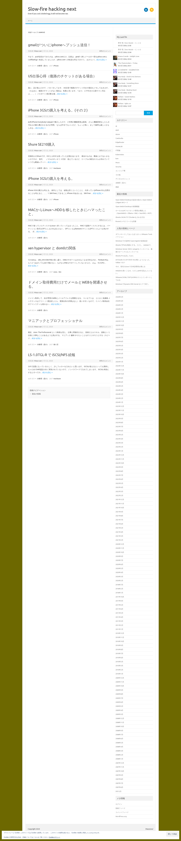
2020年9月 (119, 556)
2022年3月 (119, 491)
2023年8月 (119, 422)
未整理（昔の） (43, 66)
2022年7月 (119, 475)
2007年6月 (119, 787)
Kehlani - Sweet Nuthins (126, 97)
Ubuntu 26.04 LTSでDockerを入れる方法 (130, 217)
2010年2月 (119, 670)
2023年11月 (120, 410)
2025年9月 (119, 329)
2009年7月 (119, 698)
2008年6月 (119, 738)
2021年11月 (120, 503)
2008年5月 (119, 743)
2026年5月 (119, 297)
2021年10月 (120, 507)
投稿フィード (120, 808)
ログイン (119, 804)
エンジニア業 (120, 171)
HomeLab (119, 146)
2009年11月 (120, 682)
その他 (118, 175)
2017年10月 (120, 597)
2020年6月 (119, 564)
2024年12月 (120, 366)
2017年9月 (119, 601)
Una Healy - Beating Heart (127, 90)
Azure (118, 134)
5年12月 (118, 791)
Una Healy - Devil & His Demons (129, 76)
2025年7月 (119, 337)
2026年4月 (119, 301)
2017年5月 (119, 605)
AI (116, 126)
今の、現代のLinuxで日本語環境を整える (130, 266)
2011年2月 (119, 625)
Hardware (57, 168)
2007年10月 (120, 771)
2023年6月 (119, 431)
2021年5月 (119, 528)
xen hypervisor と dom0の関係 (52, 248)
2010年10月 (120, 641)
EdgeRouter (120, 142)
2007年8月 (119, 779)
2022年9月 (119, 467)
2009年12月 (120, 678)
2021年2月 (119, 540)
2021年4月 (119, 532)
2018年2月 (119, 589)
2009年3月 (119, 714)
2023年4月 (119, 439)
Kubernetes (120, 154)
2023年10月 (120, 414)
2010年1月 (119, 674)
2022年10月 (120, 463)
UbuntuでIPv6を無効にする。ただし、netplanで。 (134, 245)
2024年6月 (119, 382)
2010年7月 (119, 653)
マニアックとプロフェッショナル (55, 321)
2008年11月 (120, 722)
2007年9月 (119, 775)
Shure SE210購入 (41, 144)
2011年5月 (119, 613)
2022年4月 (119, 487)
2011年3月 (119, 621)
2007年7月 (119, 783)
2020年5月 (119, 568)
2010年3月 (119, 665)
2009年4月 (119, 710)
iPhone (56, 66)
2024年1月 (119, 402)
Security (118, 167)
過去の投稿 (35, 394)
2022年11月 (120, 459)
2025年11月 (120, 321)
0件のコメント (105, 51)
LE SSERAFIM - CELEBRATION (128, 70)
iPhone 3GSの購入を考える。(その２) (58, 110)
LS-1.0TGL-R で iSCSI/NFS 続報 (51, 355)
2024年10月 (120, 374)
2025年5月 (119, 345)
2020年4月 (119, 572)
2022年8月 (119, 471)
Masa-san (38, 51)
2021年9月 (119, 512)
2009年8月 (119, 694)
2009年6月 (119, 702)
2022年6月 (119, 479)
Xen (60, 272)
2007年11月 (120, 767)
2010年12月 (120, 633)
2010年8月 (119, 649)
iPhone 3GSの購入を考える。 (51, 178)
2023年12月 (120, 406)
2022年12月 (120, 455)
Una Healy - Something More (128, 83)
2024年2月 (119, 398)
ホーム (30, 20)
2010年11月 (120, 637)
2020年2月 (119, 580)
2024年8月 (119, 378)
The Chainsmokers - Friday (127, 63)
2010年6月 (119, 657)
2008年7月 (119, 734)
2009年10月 (120, 686)
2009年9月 (119, 690)
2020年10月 (120, 552)
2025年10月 (120, 325)
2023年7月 (119, 426)
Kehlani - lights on (124, 103)
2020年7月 (119, 560)
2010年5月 (119, 661)
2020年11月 (120, 548)
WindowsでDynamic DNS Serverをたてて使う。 (133, 284)
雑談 (117, 187)
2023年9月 (119, 418)
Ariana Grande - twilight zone (128, 56)
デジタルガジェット (123, 179)
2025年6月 (119, 341)
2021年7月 (119, 520)
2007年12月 (120, 763)
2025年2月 (119, 358)
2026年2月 (119, 309)
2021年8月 (119, 516)
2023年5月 (119, 435)
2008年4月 (119, 747)
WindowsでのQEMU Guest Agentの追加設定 (132, 241)
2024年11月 (120, 370)
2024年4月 (119, 390)
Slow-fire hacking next (52, 9)
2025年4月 (119, 349)
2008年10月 (120, 726)
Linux (55, 272)
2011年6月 (119, 609)
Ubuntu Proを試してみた (125, 256)
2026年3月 (119, 305)
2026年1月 (119, 313)
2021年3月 (119, 536)
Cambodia (119, 138)
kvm (117, 158)
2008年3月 (119, 751)
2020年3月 (119, 576)
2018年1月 (119, 593)
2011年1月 (119, 629)
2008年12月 (120, 718)
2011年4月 (119, 617)
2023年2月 (119, 447)
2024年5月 (119, 386)
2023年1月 (119, 451)
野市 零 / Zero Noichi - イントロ (129, 43)
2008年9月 (119, 730)
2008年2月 (119, 755)
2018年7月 (119, 585)
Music (118, 162)
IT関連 (118, 150)
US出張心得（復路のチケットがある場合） (62, 76)
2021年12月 (120, 499)
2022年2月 (119, 495)
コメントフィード (122, 812)
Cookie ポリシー (54, 837)
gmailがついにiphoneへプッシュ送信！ (59, 45)
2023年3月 (119, 443)
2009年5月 (119, 706)
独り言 (56, 344)
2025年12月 (120, 317)
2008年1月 (119, 759)
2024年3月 (119, 394)
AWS (117, 130)
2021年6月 (119, 524)
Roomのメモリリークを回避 (126, 221)
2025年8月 (119, 333)
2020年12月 (120, 544)
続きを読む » (102, 60)
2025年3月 (119, 353)
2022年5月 (119, 483)
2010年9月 (119, 645)
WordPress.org (121, 816)
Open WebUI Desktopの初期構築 (127, 206)
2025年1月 (119, 362)
